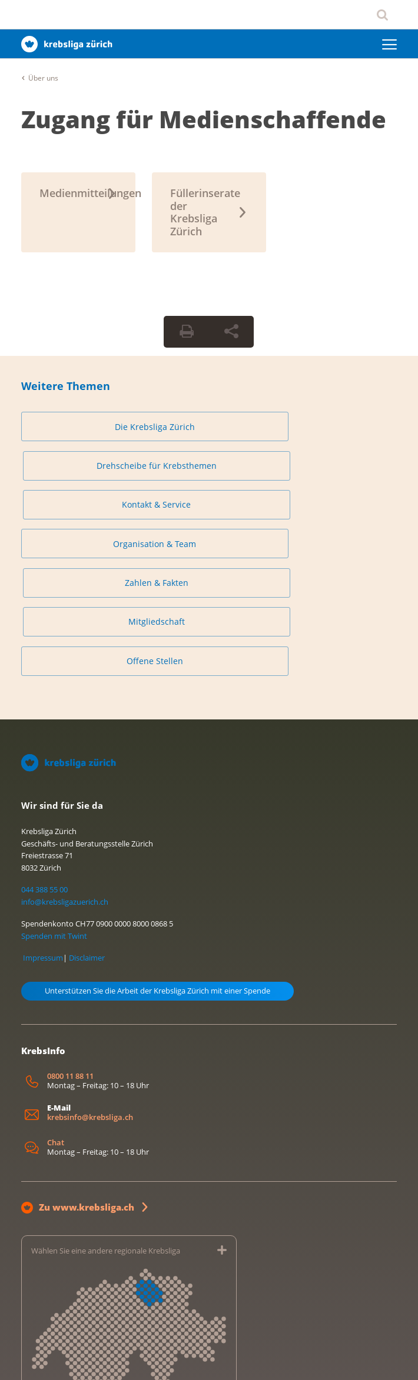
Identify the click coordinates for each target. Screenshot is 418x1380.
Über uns (43, 78)
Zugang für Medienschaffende (203, 119)
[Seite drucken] (186, 332)
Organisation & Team (81, 471)
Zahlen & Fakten (209, 471)
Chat (55, 1003)
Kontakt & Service (336, 426)
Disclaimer (87, 817)
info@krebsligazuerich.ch (64, 761)
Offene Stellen (81, 515)
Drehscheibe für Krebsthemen (209, 427)
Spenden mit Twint (54, 795)
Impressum (43, 817)
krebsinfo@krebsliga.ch (90, 977)
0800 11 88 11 (70, 936)
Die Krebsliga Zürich (81, 426)
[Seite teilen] (231, 332)
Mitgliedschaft (336, 471)
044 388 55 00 (44, 749)
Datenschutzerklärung (102, 1358)
